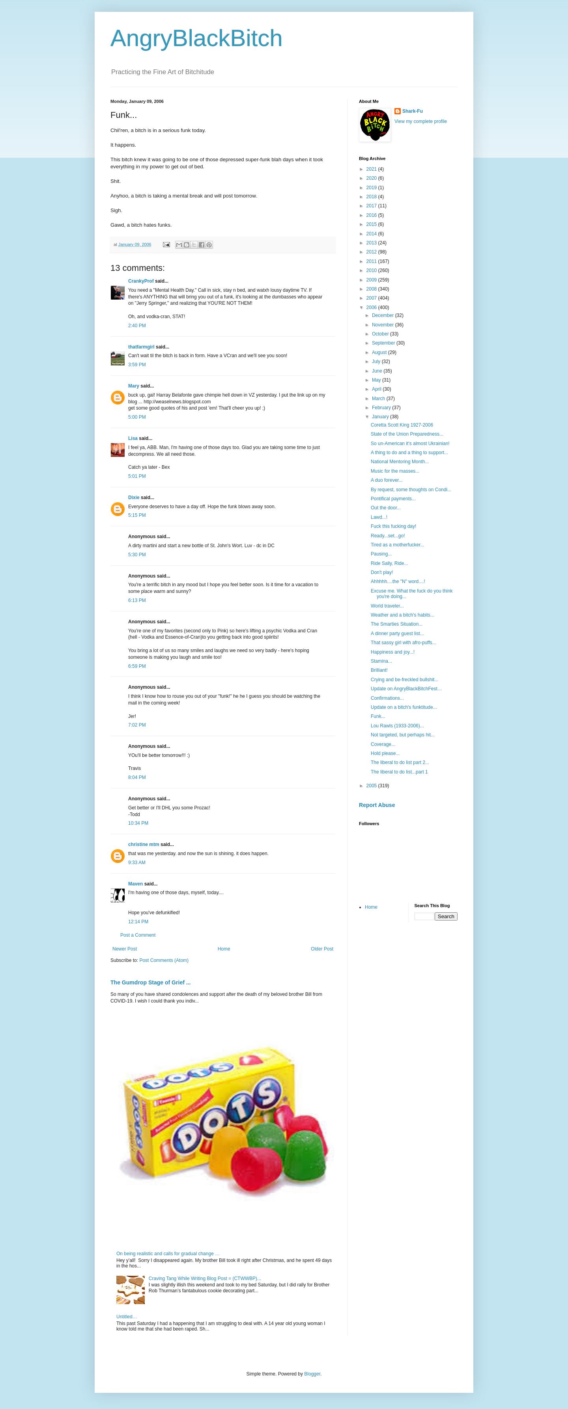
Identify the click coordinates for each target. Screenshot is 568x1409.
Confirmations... (387, 698)
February (382, 407)
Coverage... (383, 744)
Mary (133, 386)
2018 (372, 196)
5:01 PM (137, 476)
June (377, 371)
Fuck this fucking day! (393, 526)
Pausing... (381, 554)
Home (224, 949)
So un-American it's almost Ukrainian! (410, 443)
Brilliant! (379, 670)
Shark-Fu (412, 111)
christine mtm (143, 844)
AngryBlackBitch (196, 38)
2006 (372, 307)
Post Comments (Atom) (164, 960)
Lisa (133, 438)
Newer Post (124, 949)
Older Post (322, 949)
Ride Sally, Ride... (389, 563)
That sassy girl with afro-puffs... (403, 642)
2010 (372, 270)
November (383, 325)
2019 (372, 187)
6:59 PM (137, 666)
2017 (372, 206)
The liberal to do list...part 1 (399, 772)
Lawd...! (379, 517)
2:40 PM (137, 325)
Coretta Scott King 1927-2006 (402, 425)
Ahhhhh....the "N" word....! (398, 581)
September (384, 343)
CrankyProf (141, 281)
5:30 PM (137, 554)
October (381, 334)
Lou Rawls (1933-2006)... (397, 726)
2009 (372, 280)
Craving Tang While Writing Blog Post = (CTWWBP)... (205, 1278)
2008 (372, 289)
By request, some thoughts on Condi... (411, 489)
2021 (372, 169)
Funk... (378, 716)
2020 (372, 178)
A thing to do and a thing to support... (409, 452)
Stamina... (381, 661)
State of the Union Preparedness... (407, 434)
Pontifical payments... (393, 498)
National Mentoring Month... (400, 461)
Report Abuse (377, 805)
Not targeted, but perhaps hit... (403, 735)
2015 (372, 224)
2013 (372, 243)
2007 (372, 298)
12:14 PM (138, 921)
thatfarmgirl (141, 347)
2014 (372, 234)
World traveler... (387, 606)
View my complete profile (420, 121)
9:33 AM (137, 862)
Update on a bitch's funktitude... (404, 707)
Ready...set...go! (388, 536)
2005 (372, 785)
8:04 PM (137, 777)
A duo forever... (387, 480)
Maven (135, 884)
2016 (372, 215)
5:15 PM (137, 515)
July (377, 361)
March (379, 398)
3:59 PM (137, 364)
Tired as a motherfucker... (397, 545)
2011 (372, 261)
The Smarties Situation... (396, 624)
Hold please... (385, 753)
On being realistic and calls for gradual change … (168, 1253)
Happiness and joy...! (393, 652)
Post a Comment (137, 935)
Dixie (134, 497)
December (383, 315)
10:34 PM (138, 823)
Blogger (312, 1374)
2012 (372, 252)
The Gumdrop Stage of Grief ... (150, 982)
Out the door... (386, 508)
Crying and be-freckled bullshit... (404, 679)
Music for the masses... (395, 471)
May (377, 380)
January (381, 416)
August (380, 352)
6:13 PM (137, 600)
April (377, 389)
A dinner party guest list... (397, 633)
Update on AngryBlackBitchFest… (406, 688)
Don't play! (382, 572)
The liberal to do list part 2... (400, 762)
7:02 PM (137, 725)
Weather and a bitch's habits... (402, 615)
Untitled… (126, 1317)
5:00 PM (137, 417)
